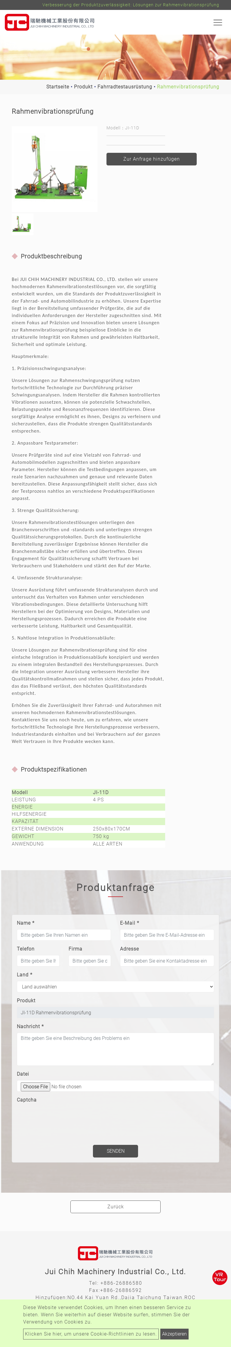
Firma (75, 949)
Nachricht (30, 1026)
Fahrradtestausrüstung (124, 87)
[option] (54, 169)
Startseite (57, 87)
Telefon (26, 949)
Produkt (83, 87)
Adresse (129, 949)
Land (24, 975)
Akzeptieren (174, 1334)
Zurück (115, 1207)
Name (26, 923)
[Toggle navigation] (217, 22)
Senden (116, 1151)
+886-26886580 (121, 1283)
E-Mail (129, 923)
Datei (23, 1074)
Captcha (27, 1100)
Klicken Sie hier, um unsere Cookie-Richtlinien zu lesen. (91, 1334)
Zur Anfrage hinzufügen (151, 159)
